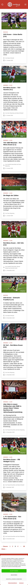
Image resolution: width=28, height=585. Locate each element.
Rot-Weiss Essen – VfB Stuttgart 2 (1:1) (11, 460)
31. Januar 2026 (9, 60)
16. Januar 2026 (9, 168)
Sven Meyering (10, 113)
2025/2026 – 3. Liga (7, 85)
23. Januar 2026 (9, 115)
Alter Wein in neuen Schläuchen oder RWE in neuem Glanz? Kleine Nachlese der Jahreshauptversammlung (12, 408)
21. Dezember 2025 (9, 270)
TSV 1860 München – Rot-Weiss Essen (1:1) (12, 143)
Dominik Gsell (14, 268)
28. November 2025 (9, 538)
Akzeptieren (14, 570)
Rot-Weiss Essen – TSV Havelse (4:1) (11, 88)
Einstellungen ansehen (14, 579)
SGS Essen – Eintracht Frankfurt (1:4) (11, 298)
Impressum (21, 583)
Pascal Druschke (11, 429)
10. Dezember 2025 (9, 432)
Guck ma (5, 32)
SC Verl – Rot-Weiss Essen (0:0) (13, 346)
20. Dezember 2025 (9, 318)
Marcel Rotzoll (10, 58)
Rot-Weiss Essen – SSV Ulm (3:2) (13, 244)
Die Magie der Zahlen (11, 195)
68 (24, 546)
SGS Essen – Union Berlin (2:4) (12, 35)
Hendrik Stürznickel (11, 164)
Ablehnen (14, 575)
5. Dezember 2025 (9, 487)
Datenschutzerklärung (12, 583)
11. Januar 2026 (9, 215)
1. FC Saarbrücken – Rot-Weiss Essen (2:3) (12, 517)
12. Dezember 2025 (9, 374)
